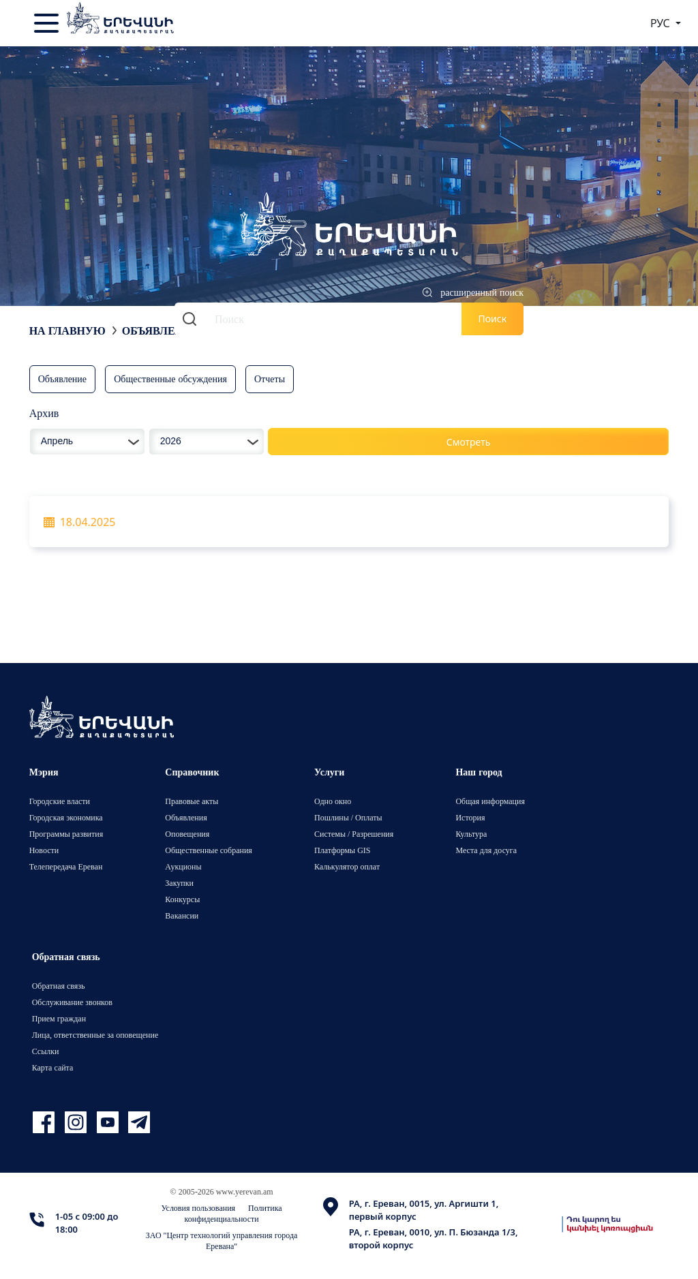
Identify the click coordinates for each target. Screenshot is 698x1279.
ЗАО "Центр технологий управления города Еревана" (222, 1240)
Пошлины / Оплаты (348, 817)
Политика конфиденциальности (233, 1213)
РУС (661, 23)
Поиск (493, 318)
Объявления (161, 330)
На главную (67, 330)
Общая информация (490, 801)
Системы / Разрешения (353, 833)
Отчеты (269, 378)
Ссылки (45, 1051)
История (470, 817)
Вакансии (181, 915)
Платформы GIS (342, 850)
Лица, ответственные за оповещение (95, 1035)
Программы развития (66, 833)
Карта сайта (53, 1067)
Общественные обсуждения (170, 378)
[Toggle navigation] (48, 23)
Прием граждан (59, 1018)
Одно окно (332, 801)
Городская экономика (66, 817)
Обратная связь (58, 985)
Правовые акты (191, 801)
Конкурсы (182, 899)
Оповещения (187, 833)
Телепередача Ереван (66, 866)
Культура (471, 833)
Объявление (62, 378)
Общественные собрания (208, 850)
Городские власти (59, 801)
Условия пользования (199, 1208)
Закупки (179, 883)
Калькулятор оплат (347, 866)
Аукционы (183, 866)
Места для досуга (486, 850)
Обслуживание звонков (72, 1002)
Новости (44, 850)
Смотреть (468, 441)
